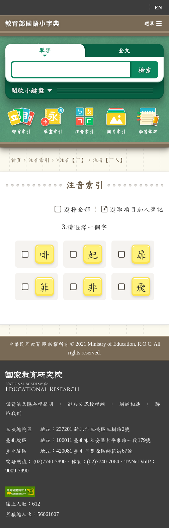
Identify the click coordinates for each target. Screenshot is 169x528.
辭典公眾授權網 (86, 404)
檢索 (145, 69)
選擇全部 (77, 209)
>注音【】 (71, 160)
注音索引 (39, 160)
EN (158, 7)
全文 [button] (124, 50)
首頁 (16, 160)
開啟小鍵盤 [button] (27, 90)
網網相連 (130, 404)
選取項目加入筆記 (131, 209)
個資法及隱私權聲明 (29, 404)
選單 (153, 23)
